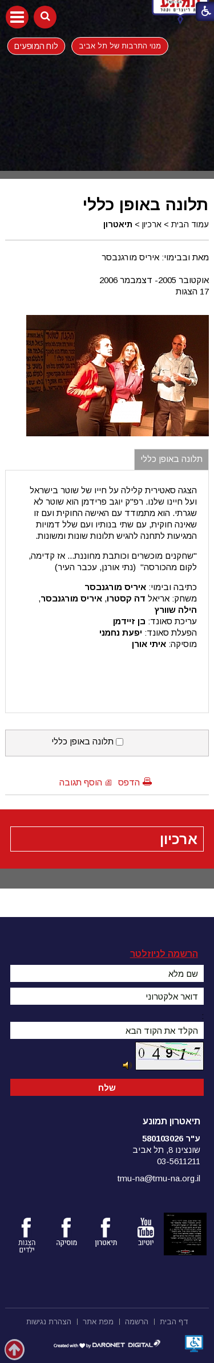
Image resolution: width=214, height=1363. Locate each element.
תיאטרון (117, 224)
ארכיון (151, 224)
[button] (17, 17)
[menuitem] (174, 1320)
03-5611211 (178, 1161)
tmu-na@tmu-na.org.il (159, 1178)
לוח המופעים (36, 45)
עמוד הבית (190, 224)
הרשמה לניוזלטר (164, 954)
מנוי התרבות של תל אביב (120, 46)
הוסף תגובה (80, 782)
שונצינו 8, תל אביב (166, 1150)
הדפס (129, 782)
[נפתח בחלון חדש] (194, 1343)
